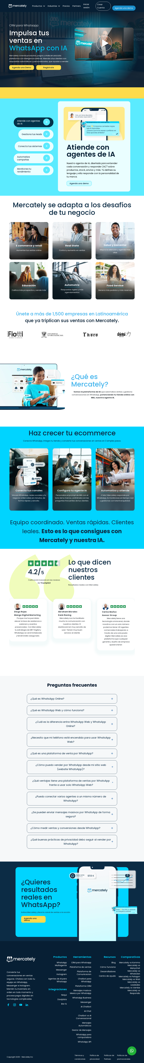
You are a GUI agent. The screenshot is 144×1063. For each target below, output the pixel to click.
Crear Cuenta (101, 6)
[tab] (33, 122)
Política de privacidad (94, 1057)
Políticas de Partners (109, 1057)
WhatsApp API (84, 1041)
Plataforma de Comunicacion (84, 973)
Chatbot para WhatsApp (84, 980)
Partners (76, 6)
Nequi (64, 995)
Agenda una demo (124, 8)
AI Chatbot (86, 1006)
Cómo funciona (108, 967)
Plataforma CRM (83, 986)
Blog (114, 962)
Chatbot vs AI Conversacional (83, 1017)
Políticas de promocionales (123, 1057)
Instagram (62, 974)
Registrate (48, 67)
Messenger (61, 969)
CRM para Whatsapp (81, 962)
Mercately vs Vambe (130, 987)
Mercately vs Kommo (129, 962)
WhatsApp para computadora (83, 1036)
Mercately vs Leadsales (134, 983)
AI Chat (87, 1011)
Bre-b (64, 1003)
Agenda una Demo (21, 67)
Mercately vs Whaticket (134, 972)
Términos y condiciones (80, 1057)
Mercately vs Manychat (134, 967)
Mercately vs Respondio (134, 992)
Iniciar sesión (86, 6)
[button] (38, 6)
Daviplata (62, 999)
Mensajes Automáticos (85, 1024)
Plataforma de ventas (80, 967)
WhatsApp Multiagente (61, 964)
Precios (66, 6)
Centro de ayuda (107, 976)
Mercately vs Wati (131, 979)
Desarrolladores (108, 971)
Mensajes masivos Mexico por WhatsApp (80, 992)
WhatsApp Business (81, 997)
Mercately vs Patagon (129, 976)
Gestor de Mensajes (81, 1030)
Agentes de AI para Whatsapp (57, 980)
